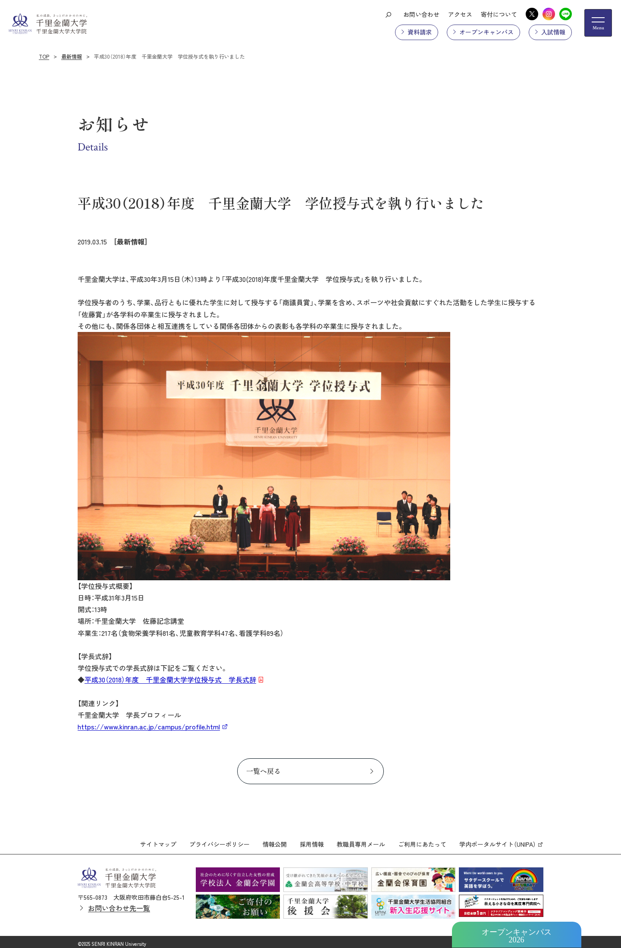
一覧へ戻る (263, 771)
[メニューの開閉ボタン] (598, 23)
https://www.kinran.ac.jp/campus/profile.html (149, 726)
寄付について (499, 14)
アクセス (460, 14)
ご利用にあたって (422, 840)
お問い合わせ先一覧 (119, 904)
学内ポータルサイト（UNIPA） (497, 840)
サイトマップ (158, 840)
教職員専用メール (361, 840)
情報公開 (275, 840)
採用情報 (312, 840)
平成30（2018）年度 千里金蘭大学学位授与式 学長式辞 (170, 679)
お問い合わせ (421, 14)
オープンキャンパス (486, 32)
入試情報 (553, 32)
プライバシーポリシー (219, 840)
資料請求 (420, 32)
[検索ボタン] (388, 14)
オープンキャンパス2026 (517, 936)
